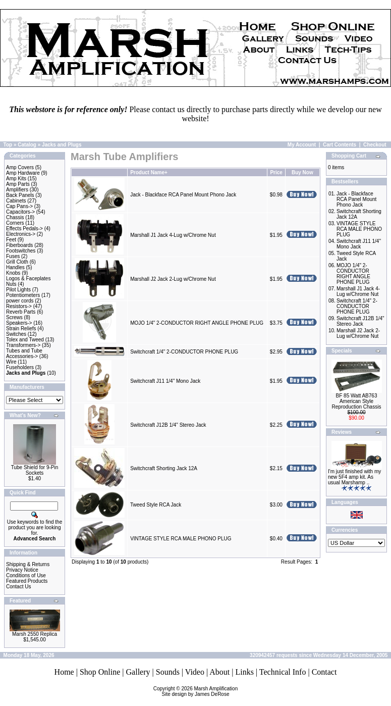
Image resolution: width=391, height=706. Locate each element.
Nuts (11, 284)
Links (244, 672)
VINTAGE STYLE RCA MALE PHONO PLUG (180, 538)
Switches (16, 334)
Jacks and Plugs (61, 144)
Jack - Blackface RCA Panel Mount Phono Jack (183, 194)
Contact (324, 672)
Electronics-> (20, 234)
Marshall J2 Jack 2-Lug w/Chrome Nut (173, 279)
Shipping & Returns (27, 564)
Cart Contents (339, 144)
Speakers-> (19, 323)
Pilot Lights (18, 289)
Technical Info (282, 672)
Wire (11, 362)
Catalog (27, 144)
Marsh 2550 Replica (34, 634)
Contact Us (18, 586)
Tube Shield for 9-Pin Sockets (35, 470)
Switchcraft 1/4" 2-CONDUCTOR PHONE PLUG (184, 352)
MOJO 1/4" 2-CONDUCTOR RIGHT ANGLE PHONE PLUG (196, 323)
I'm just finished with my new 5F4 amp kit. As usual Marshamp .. (354, 477)
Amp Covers (20, 167)
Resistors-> (19, 306)
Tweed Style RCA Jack (155, 505)
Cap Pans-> (19, 206)
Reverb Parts (20, 312)
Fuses (13, 256)
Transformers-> (23, 345)
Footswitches (20, 251)
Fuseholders (20, 367)
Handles (15, 267)
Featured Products (26, 581)
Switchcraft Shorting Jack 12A (163, 468)
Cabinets (16, 201)
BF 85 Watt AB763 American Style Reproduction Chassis (356, 401)
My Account (302, 144)
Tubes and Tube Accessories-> (24, 353)
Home (64, 672)
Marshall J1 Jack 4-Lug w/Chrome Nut (173, 235)
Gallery (138, 672)
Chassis (15, 217)
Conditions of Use (26, 575)
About (219, 672)
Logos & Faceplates (28, 278)
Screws (14, 317)
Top (8, 144)
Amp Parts (18, 184)
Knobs (13, 273)
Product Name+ (148, 172)
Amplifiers (17, 189)
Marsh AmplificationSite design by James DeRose (200, 691)
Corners (15, 223)
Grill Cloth (17, 262)
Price (276, 172)
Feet (11, 239)
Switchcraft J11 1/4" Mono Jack (165, 381)
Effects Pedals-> (24, 228)
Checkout (374, 144)
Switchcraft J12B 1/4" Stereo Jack (168, 425)
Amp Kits (16, 178)
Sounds (168, 672)
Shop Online (100, 672)
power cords (19, 301)
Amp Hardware (23, 173)
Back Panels (20, 195)
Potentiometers (23, 295)
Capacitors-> (20, 212)
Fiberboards (19, 245)
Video (194, 672)
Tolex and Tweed (25, 339)
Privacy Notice (22, 570)
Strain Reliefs (21, 328)
